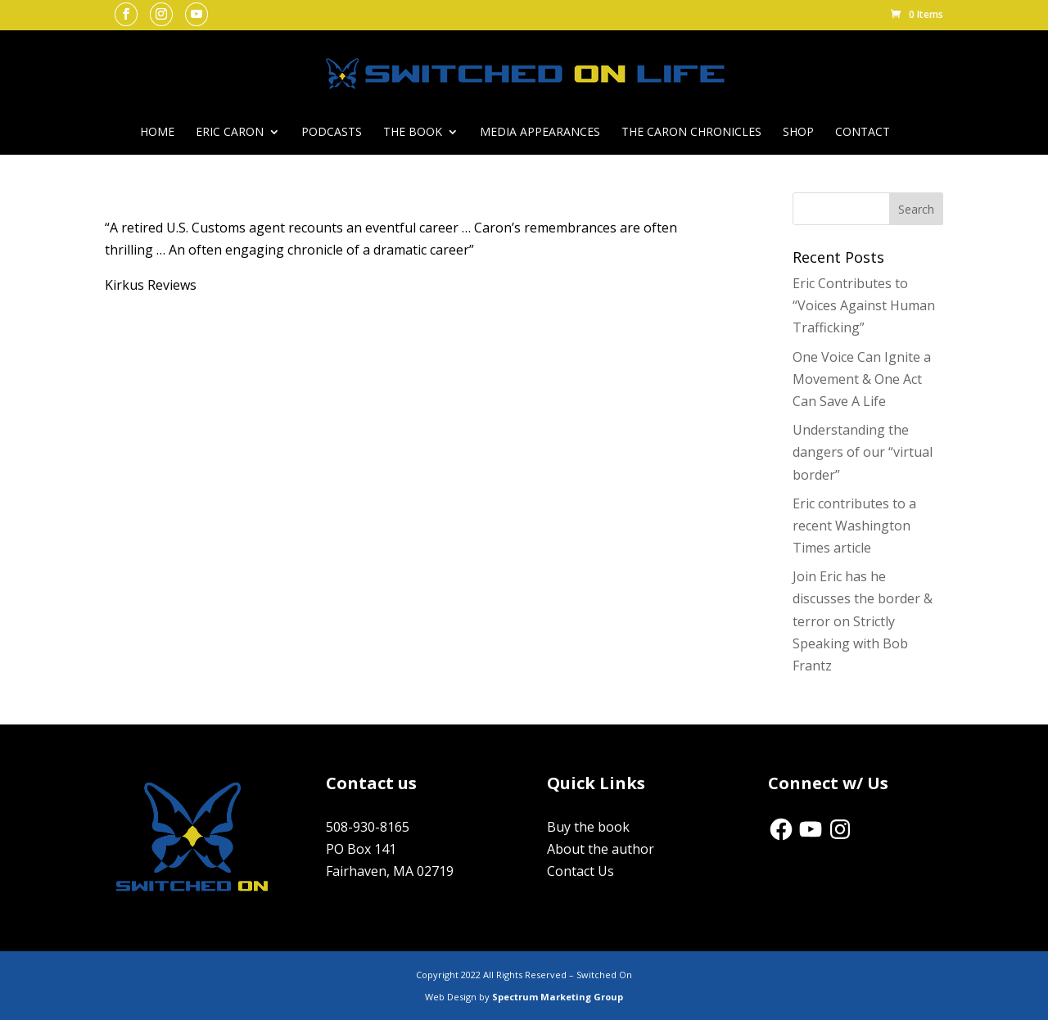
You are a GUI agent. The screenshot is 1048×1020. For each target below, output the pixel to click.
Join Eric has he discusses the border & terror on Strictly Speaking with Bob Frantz (863, 621)
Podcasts (331, 132)
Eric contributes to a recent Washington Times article (854, 525)
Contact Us (580, 871)
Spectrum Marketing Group (557, 997)
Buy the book (588, 827)
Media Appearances (540, 132)
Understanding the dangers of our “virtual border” (863, 452)
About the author (600, 849)
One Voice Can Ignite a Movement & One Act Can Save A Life (862, 379)
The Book (412, 132)
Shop (798, 132)
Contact (862, 132)
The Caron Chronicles (691, 132)
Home (157, 132)
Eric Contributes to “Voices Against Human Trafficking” (864, 305)
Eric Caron (230, 132)
